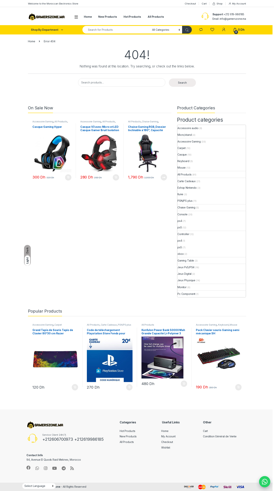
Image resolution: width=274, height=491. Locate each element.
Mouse (181, 167)
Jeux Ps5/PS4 (185, 267)
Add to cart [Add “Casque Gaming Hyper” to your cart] (68, 177)
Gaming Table (185, 260)
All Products (156, 16)
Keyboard (183, 161)
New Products (107, 16)
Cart (204, 3)
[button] (264, 481)
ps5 (179, 227)
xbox (180, 253)
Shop (217, 3)
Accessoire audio (188, 128)
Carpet (181, 148)
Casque (182, 154)
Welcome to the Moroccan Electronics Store (53, 3)
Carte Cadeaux (186, 181)
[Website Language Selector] (39, 486)
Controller (183, 234)
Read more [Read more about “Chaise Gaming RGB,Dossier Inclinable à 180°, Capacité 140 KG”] (164, 177)
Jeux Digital (184, 273)
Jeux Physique (186, 280)
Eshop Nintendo (187, 187)
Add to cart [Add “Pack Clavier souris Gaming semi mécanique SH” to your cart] (238, 387)
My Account (237, 3)
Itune (180, 194)
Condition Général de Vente (220, 436)
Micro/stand (184, 134)
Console (182, 214)
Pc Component (186, 293)
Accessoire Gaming (42, 121)
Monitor (182, 287)
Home (88, 16)
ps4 (179, 220)
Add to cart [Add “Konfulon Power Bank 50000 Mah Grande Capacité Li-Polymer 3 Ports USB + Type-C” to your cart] (184, 384)
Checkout (190, 3)
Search (182, 82)
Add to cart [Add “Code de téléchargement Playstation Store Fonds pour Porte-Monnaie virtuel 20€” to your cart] (129, 387)
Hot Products (132, 16)
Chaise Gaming (150, 121)
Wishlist (165, 447)
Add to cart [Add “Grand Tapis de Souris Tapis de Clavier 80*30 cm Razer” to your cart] (75, 387)
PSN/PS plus (184, 200)
